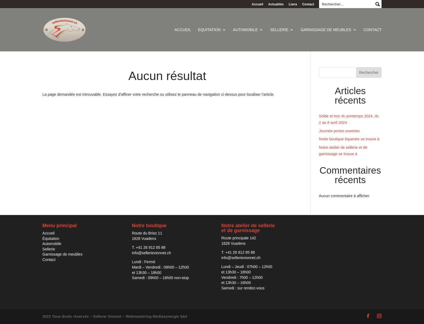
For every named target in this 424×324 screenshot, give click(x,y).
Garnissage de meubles (326, 30)
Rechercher (369, 72)
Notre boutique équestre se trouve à (349, 139)
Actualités (276, 4)
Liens (293, 4)
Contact (308, 4)
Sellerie (279, 30)
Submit (377, 4)
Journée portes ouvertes (339, 131)
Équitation (50, 238)
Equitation (209, 30)
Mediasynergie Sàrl (170, 316)
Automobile (245, 30)
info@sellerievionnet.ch (151, 253)
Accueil (257, 4)
